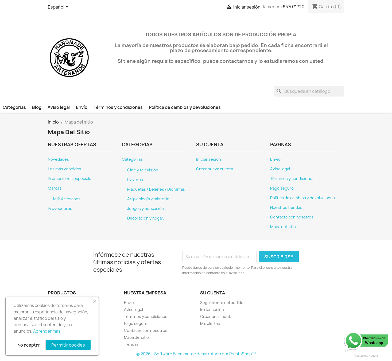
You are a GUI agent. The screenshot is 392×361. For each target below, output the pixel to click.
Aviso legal (59, 107)
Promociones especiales (71, 178)
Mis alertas (210, 323)
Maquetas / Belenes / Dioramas (156, 189)
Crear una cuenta (216, 316)
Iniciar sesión (208, 159)
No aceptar (28, 345)
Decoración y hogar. (145, 218)
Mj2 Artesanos (66, 199)
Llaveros (135, 179)
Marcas (54, 188)
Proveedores (60, 208)
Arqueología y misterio (148, 199)
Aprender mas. (47, 331)
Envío (81, 107)
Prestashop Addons (366, 356)
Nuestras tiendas (286, 207)
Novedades (58, 159)
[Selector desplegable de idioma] (59, 7)
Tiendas (131, 344)
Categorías (14, 107)
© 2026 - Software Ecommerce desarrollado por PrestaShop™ (196, 354)
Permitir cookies (68, 345)
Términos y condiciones (118, 107)
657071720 (293, 7)
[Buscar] (309, 91)
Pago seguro (282, 188)
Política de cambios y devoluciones (185, 107)
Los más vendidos (64, 169)
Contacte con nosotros (291, 217)
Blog (36, 107)
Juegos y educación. (146, 208)
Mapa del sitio (283, 226)
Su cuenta (212, 293)
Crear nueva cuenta (214, 169)
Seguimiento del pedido (221, 302)
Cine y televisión (142, 170)
